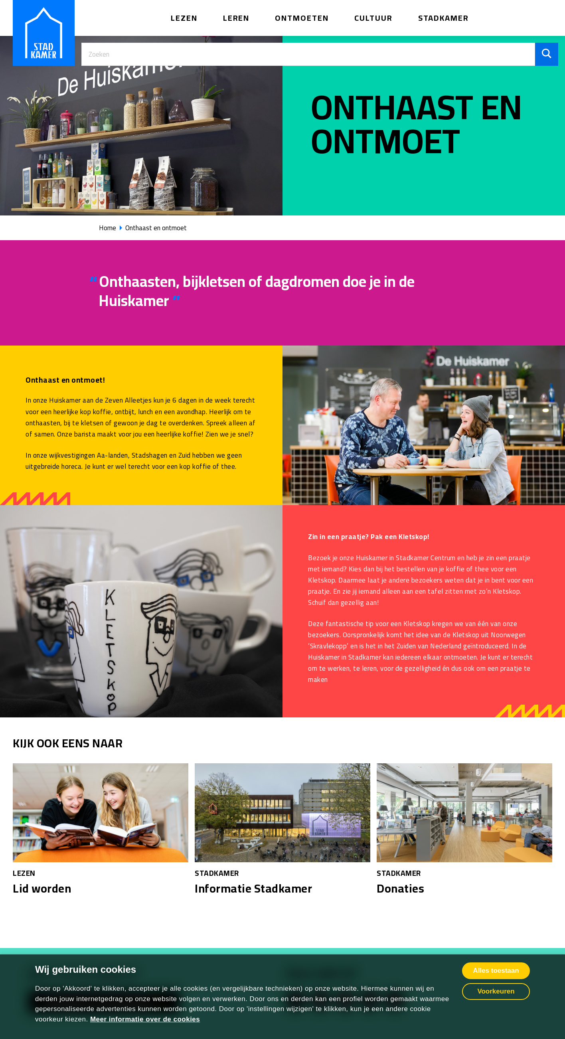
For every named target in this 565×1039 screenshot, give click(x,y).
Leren (236, 17)
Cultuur (373, 17)
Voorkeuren (495, 991)
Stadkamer (443, 17)
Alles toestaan (496, 970)
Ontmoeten (302, 17)
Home (107, 227)
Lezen (184, 17)
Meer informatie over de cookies (145, 1019)
